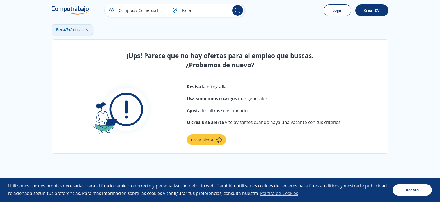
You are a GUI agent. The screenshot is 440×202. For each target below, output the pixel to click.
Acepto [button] (412, 189)
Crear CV (372, 10)
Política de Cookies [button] (279, 193)
